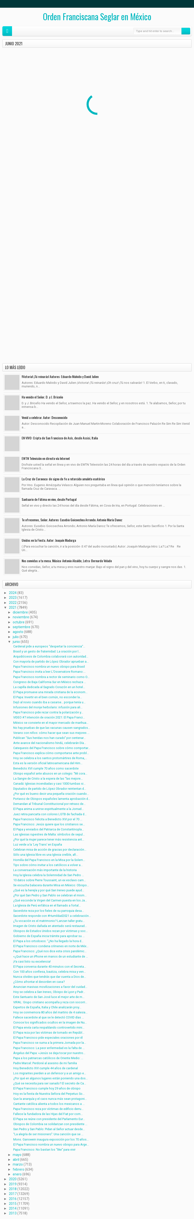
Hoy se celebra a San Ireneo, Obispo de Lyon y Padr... (49, 992)
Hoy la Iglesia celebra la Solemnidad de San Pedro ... (48, 875)
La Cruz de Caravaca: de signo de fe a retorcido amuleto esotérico (63, 478)
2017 (13, 1194)
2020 (13, 1179)
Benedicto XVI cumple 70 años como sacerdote (46, 768)
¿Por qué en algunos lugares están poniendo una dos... (50, 1078)
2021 (13, 607)
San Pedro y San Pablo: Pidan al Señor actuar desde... (49, 1129)
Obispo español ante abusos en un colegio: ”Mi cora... (50, 773)
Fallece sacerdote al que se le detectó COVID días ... (48, 1017)
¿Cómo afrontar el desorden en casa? (39, 982)
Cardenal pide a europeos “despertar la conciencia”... (49, 646)
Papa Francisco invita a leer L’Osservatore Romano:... (49, 671)
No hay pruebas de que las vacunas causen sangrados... (51, 728)
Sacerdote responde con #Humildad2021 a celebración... (52, 916)
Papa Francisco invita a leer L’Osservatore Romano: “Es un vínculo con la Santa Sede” (156, 150)
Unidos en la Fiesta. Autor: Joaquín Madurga (49, 540)
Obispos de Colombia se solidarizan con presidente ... (50, 1124)
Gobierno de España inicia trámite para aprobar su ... (49, 936)
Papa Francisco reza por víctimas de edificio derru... (48, 1109)
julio (16, 637)
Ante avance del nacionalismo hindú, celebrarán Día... (49, 743)
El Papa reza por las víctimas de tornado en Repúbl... (48, 1032)
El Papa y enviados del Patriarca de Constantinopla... (48, 829)
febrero (18, 1169)
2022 (13, 603)
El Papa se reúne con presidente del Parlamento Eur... (49, 1119)
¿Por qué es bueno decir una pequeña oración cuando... (51, 793)
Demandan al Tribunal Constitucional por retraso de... (49, 804)
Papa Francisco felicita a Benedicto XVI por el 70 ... (47, 819)
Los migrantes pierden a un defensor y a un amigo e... (49, 1073)
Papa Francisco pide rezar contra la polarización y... (48, 712)
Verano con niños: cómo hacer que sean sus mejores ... (51, 733)
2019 (13, 1184)
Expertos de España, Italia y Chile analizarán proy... (47, 1007)
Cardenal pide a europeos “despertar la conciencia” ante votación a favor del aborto (31, 96)
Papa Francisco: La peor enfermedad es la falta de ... (49, 1048)
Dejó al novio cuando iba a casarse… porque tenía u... (49, 702)
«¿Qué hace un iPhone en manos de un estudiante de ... (50, 956)
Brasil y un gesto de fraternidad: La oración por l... (47, 651)
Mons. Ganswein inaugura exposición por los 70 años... (51, 1139)
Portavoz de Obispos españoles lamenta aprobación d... (51, 799)
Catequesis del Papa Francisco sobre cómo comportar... (51, 748)
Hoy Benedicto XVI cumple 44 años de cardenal (45, 1068)
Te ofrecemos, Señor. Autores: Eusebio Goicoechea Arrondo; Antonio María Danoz (72, 519)
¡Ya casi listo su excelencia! (32, 961)
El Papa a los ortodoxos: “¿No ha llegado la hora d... (48, 941)
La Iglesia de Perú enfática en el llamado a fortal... (47, 905)
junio (16, 642)
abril (16, 1159)
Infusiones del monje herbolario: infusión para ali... (47, 707)
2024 (13, 593)
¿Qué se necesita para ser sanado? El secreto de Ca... (49, 1083)
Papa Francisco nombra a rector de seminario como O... (51, 677)
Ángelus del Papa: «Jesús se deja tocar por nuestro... (49, 1053)
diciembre (20, 612)
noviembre (21, 617)
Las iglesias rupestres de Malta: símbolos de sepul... (49, 834)
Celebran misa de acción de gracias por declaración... (49, 849)
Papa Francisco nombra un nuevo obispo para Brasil (49, 666)
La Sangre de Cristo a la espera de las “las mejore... (48, 778)
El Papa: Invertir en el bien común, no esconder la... (47, 697)
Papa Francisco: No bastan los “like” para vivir (44, 1149)
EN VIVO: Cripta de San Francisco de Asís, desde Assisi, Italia (60, 437)
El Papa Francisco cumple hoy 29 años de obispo (47, 1088)
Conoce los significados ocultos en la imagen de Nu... (50, 1022)
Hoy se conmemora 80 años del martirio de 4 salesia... (50, 1012)
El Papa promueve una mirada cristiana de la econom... (50, 692)
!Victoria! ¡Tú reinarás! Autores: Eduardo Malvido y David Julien (60, 376)
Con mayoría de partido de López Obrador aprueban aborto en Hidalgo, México (30, 150)
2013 (13, 1213)
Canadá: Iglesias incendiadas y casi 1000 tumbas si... (49, 783)
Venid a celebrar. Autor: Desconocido (44, 417)
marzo (18, 1164)
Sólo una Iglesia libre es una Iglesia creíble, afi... (45, 854)
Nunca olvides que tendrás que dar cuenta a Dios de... (49, 976)
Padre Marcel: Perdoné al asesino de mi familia (45, 1063)
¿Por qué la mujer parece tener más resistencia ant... (48, 839)
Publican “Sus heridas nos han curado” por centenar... (49, 738)
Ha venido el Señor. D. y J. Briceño (42, 396)
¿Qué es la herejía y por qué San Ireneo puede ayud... (48, 890)
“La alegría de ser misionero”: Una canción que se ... (48, 1134)
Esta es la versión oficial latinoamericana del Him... (47, 763)
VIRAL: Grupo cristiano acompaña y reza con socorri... (50, 1002)
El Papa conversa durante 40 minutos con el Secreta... (49, 966)
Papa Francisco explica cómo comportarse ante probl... (51, 753)
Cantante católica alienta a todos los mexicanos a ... (49, 1104)
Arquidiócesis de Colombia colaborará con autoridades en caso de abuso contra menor (157, 96)
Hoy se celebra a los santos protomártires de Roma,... (50, 758)
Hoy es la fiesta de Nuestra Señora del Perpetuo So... (49, 1093)
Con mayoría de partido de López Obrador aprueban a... (51, 661)
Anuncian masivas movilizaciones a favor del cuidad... (50, 987)
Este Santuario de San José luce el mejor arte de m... (48, 997)
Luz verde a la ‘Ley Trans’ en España (37, 844)
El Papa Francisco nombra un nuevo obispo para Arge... (51, 1144)
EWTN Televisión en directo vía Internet (46, 458)
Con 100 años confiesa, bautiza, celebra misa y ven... (49, 971)
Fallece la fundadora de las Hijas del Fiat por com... (48, 1114)
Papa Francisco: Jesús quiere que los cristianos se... (49, 824)
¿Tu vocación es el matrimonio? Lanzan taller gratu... (49, 921)
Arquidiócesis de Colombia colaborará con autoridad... (50, 656)
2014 (13, 1208)
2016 (13, 1199)
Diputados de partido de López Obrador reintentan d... (49, 788)
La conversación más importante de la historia (45, 870)
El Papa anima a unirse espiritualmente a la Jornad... (48, 809)
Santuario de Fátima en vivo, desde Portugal (49, 499)
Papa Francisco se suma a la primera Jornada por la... (49, 1042)
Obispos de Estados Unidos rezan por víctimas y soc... (50, 931)
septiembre (21, 627)
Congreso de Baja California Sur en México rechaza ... (49, 682)
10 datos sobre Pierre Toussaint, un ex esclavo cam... (49, 880)
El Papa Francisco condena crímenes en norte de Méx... (50, 946)
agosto (18, 632)
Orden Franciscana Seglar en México (97, 16)
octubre (19, 622)
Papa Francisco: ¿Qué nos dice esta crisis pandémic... (50, 951)
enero (17, 1174)
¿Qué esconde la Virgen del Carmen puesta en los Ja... (50, 900)
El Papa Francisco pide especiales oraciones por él (48, 1037)
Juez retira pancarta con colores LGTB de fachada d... (50, 814)
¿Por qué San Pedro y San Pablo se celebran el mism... (50, 895)
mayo (17, 1155)
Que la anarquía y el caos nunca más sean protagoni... (50, 1099)
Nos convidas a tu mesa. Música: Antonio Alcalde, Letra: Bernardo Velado (67, 560)
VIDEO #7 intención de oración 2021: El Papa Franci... (49, 717)
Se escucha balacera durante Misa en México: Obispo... (51, 885)
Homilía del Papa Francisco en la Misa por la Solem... (49, 860)
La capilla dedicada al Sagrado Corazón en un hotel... (49, 687)
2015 (13, 1204)
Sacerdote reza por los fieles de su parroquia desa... (48, 911)
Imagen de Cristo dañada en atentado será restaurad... (50, 926)
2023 (13, 598)
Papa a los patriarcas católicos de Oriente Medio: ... (48, 1058)
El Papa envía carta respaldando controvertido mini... (48, 1027)
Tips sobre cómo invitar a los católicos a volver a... (48, 865)
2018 (13, 1189)
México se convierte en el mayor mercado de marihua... (50, 722)
